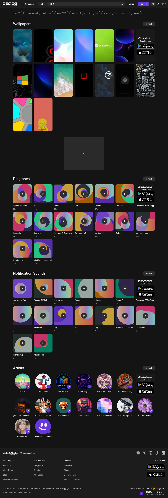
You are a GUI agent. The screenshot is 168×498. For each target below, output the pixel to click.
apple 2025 (61, 13)
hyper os (107, 13)
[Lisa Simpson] (43, 114)
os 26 (17, 13)
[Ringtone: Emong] (84, 292)
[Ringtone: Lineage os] (63, 292)
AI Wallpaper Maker (72, 480)
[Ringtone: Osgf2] (104, 319)
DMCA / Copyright (62, 489)
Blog (5, 475)
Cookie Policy (35, 489)
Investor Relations (10, 480)
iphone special (32, 13)
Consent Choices (48, 489)
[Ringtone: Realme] (104, 197)
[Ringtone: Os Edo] (125, 224)
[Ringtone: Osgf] (63, 319)
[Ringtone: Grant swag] (22, 346)
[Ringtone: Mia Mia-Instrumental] (43, 252)
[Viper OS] (104, 80)
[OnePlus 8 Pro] (43, 45)
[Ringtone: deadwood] (43, 319)
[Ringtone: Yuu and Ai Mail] (43, 292)
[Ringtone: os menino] (145, 319)
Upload (144, 4)
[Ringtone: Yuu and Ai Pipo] (22, 292)
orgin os (75, 13)
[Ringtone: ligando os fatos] (22, 197)
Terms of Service (9, 489)
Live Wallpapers (70, 475)
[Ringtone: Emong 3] (125, 292)
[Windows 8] (104, 45)
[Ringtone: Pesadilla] (22, 224)
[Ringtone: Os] (22, 319)
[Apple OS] (22, 45)
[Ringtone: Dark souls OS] (84, 224)
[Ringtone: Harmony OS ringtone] (63, 224)
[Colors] (22, 114)
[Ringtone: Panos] (63, 197)
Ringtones (68, 470)
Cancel (131, 4)
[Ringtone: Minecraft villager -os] (125, 319)
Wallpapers (69, 465)
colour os (47, 13)
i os (96, 13)
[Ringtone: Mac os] (104, 292)
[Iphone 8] (63, 80)
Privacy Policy (23, 489)
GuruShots (38, 470)
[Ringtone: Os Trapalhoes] (145, 224)
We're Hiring (8, 470)
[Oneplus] (84, 80)
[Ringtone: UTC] (43, 197)
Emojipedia (38, 465)
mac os (136, 13)
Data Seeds (38, 475)
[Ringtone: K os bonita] (22, 252)
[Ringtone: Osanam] (43, 224)
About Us (7, 465)
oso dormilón (122, 13)
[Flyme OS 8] (63, 45)
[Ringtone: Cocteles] (125, 197)
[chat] (145, 80)
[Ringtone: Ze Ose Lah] (104, 224)
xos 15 (87, 13)
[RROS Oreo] (125, 80)
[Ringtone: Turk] (84, 197)
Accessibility (76, 489)
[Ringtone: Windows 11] (43, 346)
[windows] (22, 80)
